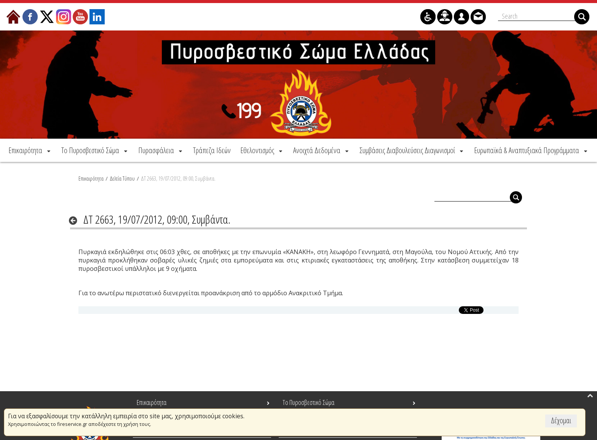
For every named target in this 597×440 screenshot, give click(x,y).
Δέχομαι (561, 420)
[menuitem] (30, 149)
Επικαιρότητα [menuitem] (151, 402)
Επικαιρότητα (91, 178)
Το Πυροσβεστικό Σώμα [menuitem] (308, 402)
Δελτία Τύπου (122, 178)
